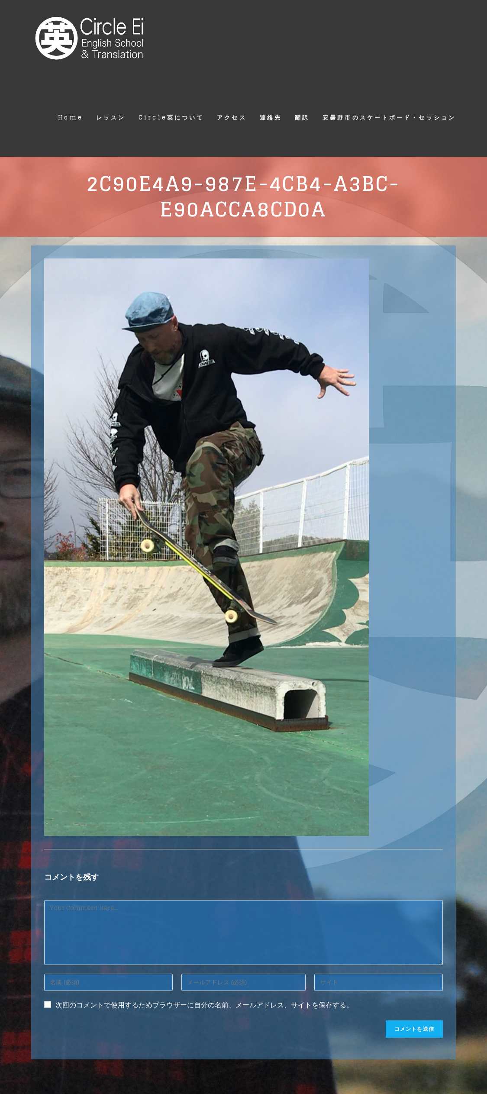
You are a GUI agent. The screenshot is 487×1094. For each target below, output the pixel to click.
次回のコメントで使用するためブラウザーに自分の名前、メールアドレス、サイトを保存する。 (204, 1005)
